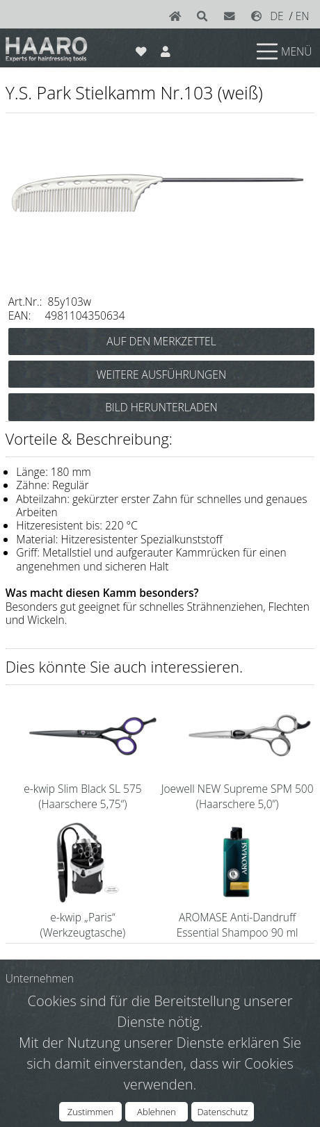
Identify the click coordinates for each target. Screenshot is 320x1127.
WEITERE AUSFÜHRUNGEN (161, 374)
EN (303, 16)
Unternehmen (40, 978)
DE (277, 16)
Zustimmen (90, 1111)
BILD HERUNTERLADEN (161, 407)
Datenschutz (222, 1111)
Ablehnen (156, 1111)
